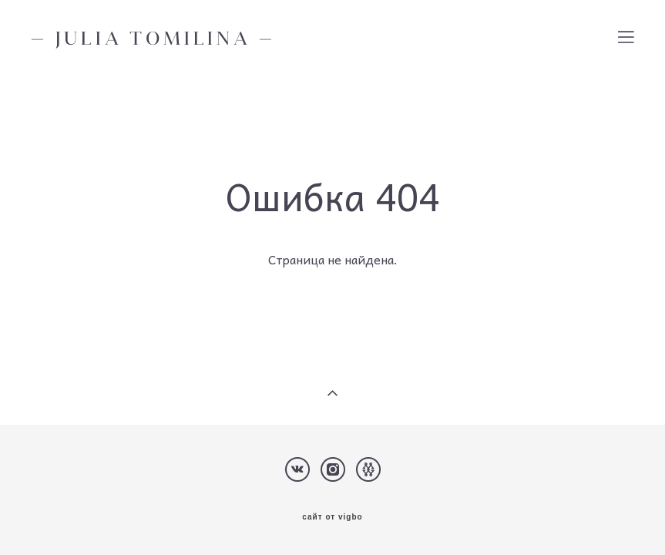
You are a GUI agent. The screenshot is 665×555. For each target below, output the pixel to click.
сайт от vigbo (332, 517)
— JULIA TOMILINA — (153, 38)
